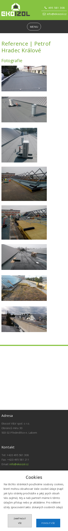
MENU (34, 26)
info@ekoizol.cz (57, 14)
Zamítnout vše (20, 520)
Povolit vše (48, 523)
